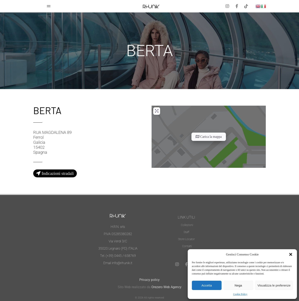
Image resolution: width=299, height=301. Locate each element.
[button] (291, 254)
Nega (238, 285)
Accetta (206, 285)
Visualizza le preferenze (273, 285)
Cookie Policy (240, 294)
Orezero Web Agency (166, 287)
